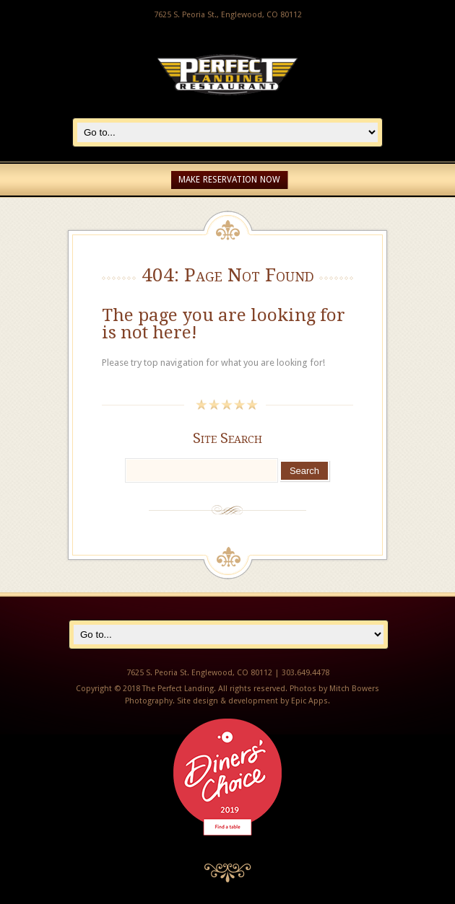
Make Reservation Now (229, 180)
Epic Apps (309, 701)
